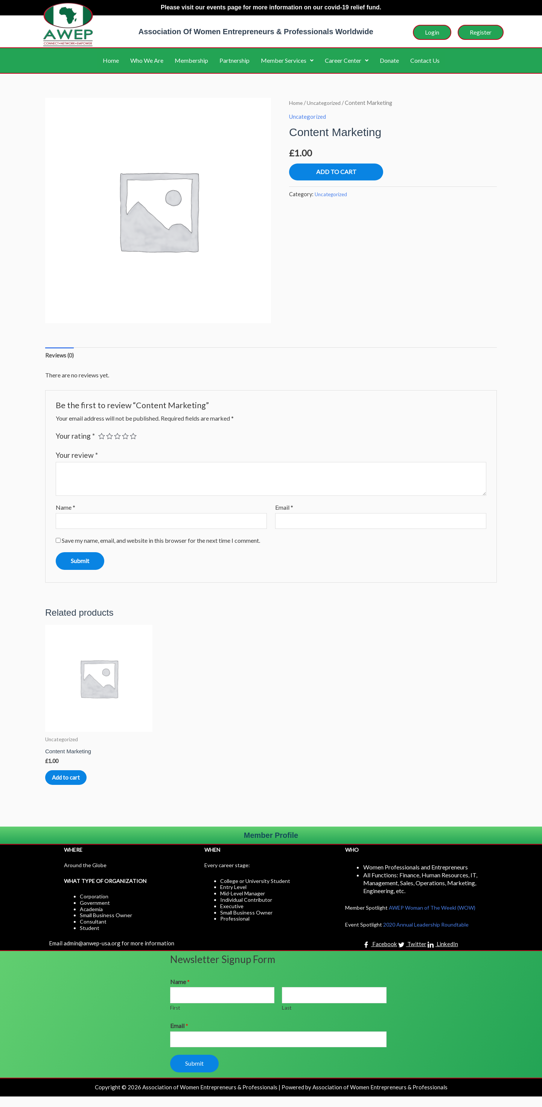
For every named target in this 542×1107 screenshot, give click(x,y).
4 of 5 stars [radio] (127, 437)
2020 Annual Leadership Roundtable (426, 933)
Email (284, 508)
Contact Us (425, 60)
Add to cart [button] (75, 782)
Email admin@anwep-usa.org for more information (114, 951)
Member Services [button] (287, 60)
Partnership (234, 60)
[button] (287, 60)
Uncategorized (326, 102)
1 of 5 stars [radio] (101, 437)
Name (65, 508)
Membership (191, 60)
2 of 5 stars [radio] (110, 437)
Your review (77, 456)
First (175, 1018)
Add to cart (336, 171)
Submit (194, 1073)
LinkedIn (443, 953)
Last (287, 1018)
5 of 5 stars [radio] (135, 437)
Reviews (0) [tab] (60, 355)
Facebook (379, 953)
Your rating (75, 437)
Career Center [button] (346, 60)
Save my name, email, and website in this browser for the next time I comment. (161, 542)
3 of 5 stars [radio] (118, 437)
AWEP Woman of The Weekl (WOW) (432, 916)
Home (111, 60)
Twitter (412, 953)
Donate (389, 60)
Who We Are (146, 60)
